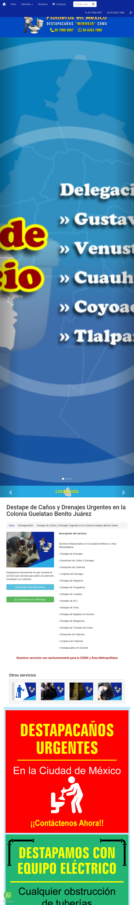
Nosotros (42, 4)
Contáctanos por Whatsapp (30, 599)
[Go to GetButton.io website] (8, 901)
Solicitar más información (30, 587)
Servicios (27, 4)
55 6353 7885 (115, 12)
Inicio (13, 4)
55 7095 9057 (93, 12)
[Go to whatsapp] (8, 895)
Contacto (59, 4)
